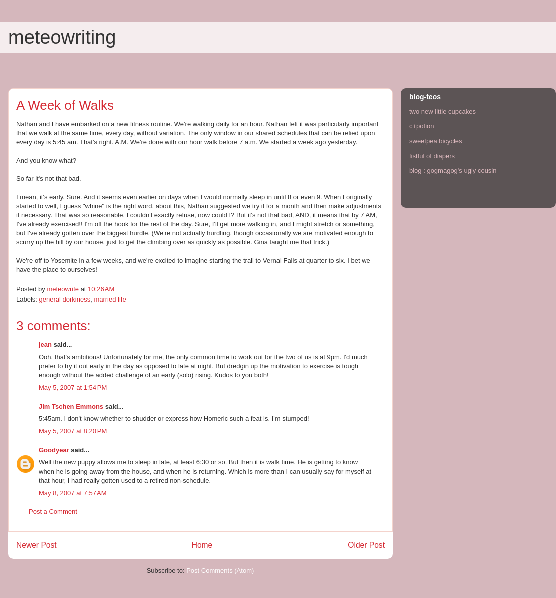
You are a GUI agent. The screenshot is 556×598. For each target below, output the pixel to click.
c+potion (421, 126)
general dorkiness (65, 299)
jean (45, 344)
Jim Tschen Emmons (71, 406)
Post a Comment (53, 511)
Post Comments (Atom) (220, 570)
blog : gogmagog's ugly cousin (452, 170)
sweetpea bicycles (435, 141)
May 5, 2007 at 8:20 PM (73, 431)
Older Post (366, 545)
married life (110, 299)
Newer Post (36, 545)
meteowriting (62, 37)
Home (202, 545)
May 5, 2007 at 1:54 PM (73, 387)
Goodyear (54, 450)
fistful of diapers (432, 156)
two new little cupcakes (442, 111)
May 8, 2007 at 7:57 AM (73, 493)
